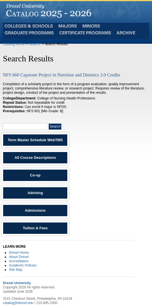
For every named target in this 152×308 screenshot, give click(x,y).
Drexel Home (19, 253)
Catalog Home (14, 44)
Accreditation (19, 261)
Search (55, 126)
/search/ (35, 44)
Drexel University (17, 283)
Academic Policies (23, 265)
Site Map (15, 270)
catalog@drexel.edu (18, 303)
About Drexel (19, 257)
